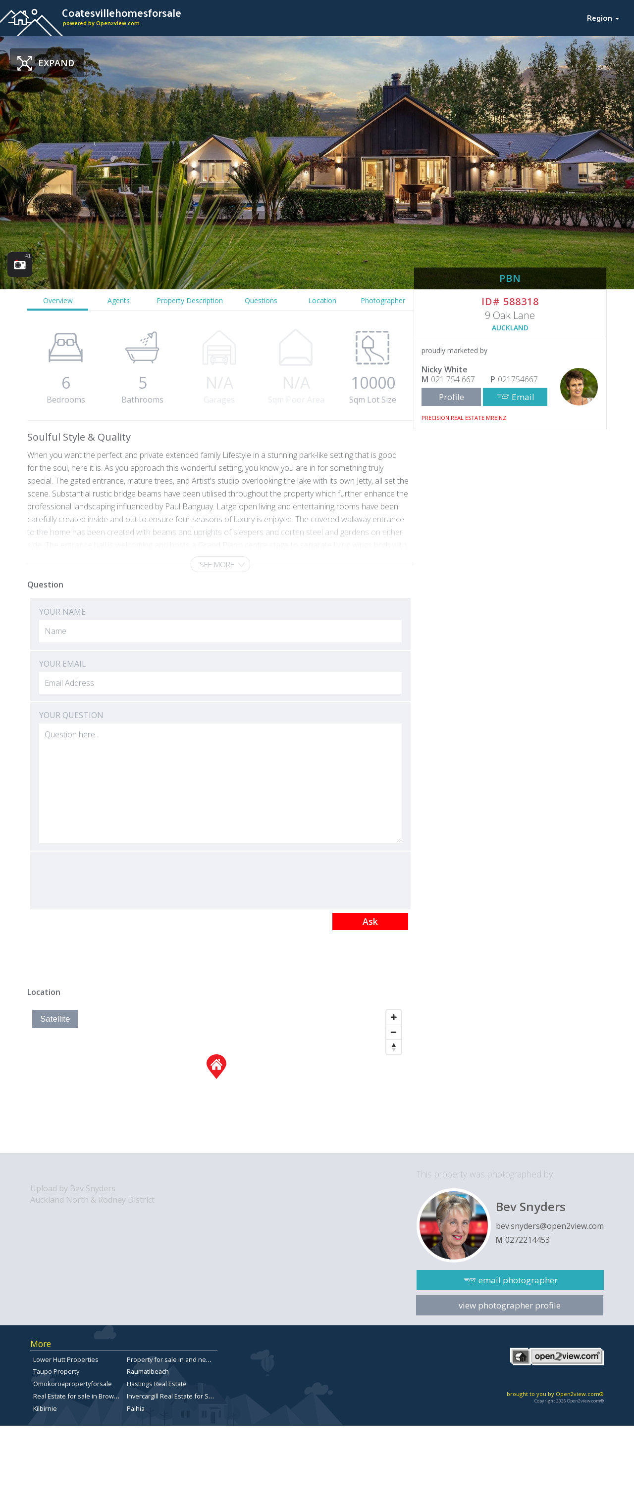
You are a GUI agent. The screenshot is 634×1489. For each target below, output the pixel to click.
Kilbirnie (45, 1408)
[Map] (216, 1079)
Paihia (136, 1408)
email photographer (518, 1280)
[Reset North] (393, 1046)
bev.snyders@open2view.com (550, 1225)
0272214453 (527, 1239)
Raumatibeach (148, 1371)
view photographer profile (510, 1305)
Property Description (190, 300)
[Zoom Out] (393, 1032)
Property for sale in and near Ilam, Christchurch (196, 1359)
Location (322, 300)
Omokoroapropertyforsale (72, 1383)
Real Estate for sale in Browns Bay (83, 1396)
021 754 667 (453, 379)
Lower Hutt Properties (66, 1359)
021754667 (518, 379)
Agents (118, 300)
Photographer (383, 300)
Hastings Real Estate (157, 1383)
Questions (261, 300)
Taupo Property (56, 1371)
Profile (451, 397)
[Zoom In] (393, 1017)
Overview (58, 300)
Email (523, 397)
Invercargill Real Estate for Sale (172, 1396)
